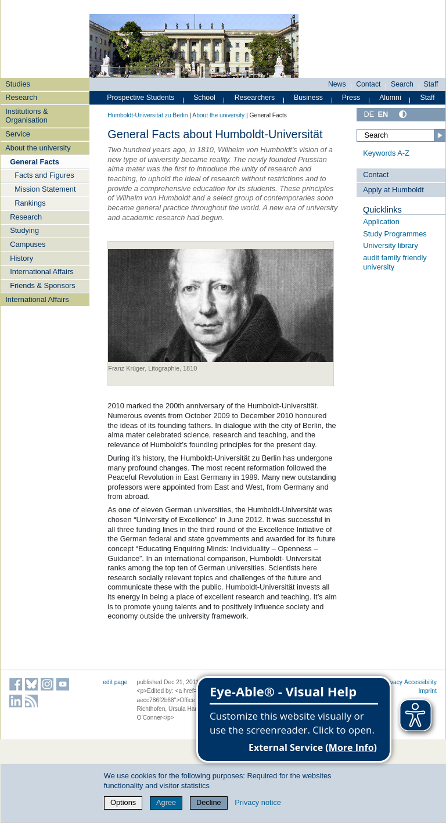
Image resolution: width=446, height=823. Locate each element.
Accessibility (420, 682)
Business (308, 98)
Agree (166, 802)
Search (402, 84)
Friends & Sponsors (42, 285)
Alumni (390, 98)
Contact (368, 84)
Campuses (27, 244)
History (21, 258)
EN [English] (382, 114)
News (337, 84)
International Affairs (41, 271)
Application (381, 221)
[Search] (401, 135)
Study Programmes (395, 233)
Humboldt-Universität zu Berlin (147, 115)
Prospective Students (140, 98)
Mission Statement (45, 189)
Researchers (255, 98)
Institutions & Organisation (26, 115)
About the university (37, 147)
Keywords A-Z (386, 153)
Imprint (428, 691)
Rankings (30, 203)
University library (390, 245)
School (204, 98)
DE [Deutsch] (369, 114)
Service (17, 134)
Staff (431, 84)
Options (123, 802)
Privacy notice (258, 802)
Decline (208, 802)
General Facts (34, 161)
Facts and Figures (44, 175)
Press (351, 98)
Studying (24, 230)
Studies (17, 84)
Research (21, 97)
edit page (115, 682)
